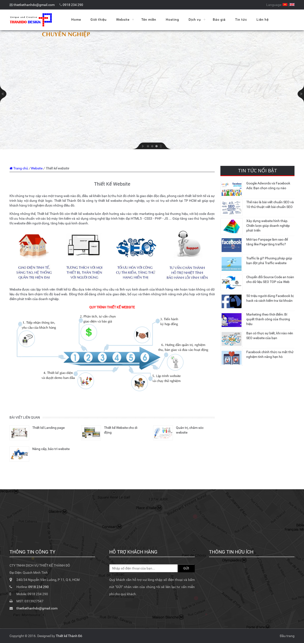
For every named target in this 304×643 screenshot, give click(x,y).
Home (76, 19)
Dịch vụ (195, 19)
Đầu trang (287, 636)
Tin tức (241, 19)
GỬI (186, 568)
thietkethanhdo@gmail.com (34, 5)
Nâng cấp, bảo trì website (51, 449)
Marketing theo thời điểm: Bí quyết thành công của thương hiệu (268, 319)
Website (122, 19)
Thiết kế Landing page (48, 428)
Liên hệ (262, 19)
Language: (274, 5)
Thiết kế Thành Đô (69, 636)
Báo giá (219, 19)
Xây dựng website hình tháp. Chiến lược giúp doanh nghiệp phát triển (268, 225)
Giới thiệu (98, 19)
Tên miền (148, 19)
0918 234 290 (73, 5)
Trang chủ (20, 168)
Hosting (172, 19)
